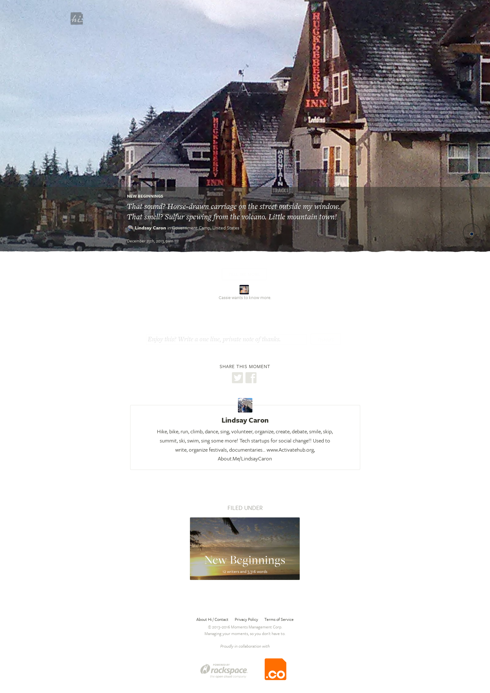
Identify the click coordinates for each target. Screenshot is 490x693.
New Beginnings (145, 196)
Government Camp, (205, 227)
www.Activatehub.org (290, 449)
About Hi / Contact (212, 619)
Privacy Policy (246, 619)
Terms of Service (279, 619)
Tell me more (244, 274)
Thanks (325, 340)
